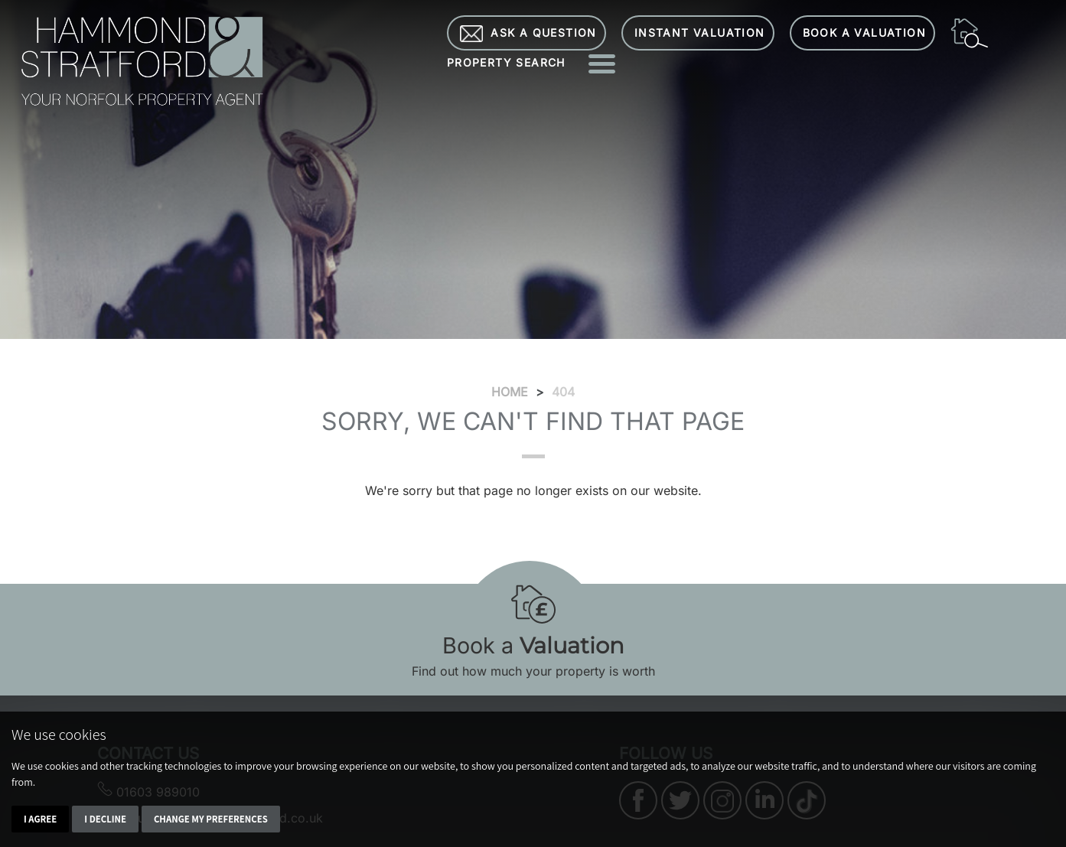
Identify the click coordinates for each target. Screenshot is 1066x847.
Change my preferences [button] (211, 819)
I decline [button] (105, 819)
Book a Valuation (864, 32)
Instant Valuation (699, 32)
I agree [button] (40, 819)
